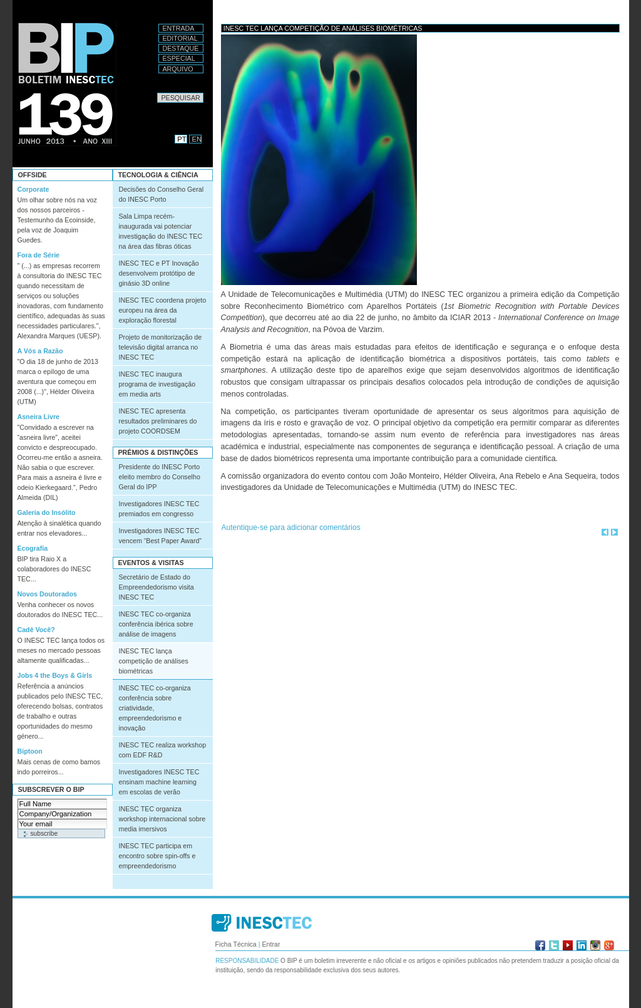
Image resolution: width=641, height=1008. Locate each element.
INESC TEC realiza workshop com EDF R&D (163, 750)
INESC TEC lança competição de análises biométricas (153, 661)
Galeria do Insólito (47, 512)
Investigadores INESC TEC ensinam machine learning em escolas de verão (159, 782)
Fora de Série (39, 255)
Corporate (33, 189)
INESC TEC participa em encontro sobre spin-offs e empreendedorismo (157, 856)
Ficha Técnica (236, 944)
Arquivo (178, 69)
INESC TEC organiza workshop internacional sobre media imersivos (162, 819)
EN (197, 139)
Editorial (180, 38)
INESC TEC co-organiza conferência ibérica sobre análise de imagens (156, 624)
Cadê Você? (36, 629)
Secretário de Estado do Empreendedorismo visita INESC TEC (156, 587)
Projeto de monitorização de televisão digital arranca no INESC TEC (160, 347)
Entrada (179, 28)
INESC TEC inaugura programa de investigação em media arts (157, 384)
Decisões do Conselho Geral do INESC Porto (161, 194)
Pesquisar (156, 92)
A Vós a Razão (40, 351)
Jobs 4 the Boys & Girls (55, 675)
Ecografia (33, 548)
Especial (179, 58)
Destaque (181, 48)
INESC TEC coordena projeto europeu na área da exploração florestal (163, 310)
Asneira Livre (39, 416)
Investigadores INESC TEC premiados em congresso (159, 508)
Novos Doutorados (47, 594)
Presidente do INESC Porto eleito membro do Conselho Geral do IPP (159, 477)
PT (181, 139)
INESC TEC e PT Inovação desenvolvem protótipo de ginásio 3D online (159, 273)
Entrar (271, 944)
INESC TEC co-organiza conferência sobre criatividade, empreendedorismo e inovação (155, 708)
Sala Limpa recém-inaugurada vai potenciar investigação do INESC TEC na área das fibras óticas (161, 231)
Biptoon (30, 751)
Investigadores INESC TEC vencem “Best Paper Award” (160, 535)
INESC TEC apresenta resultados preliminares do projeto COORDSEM (158, 421)
